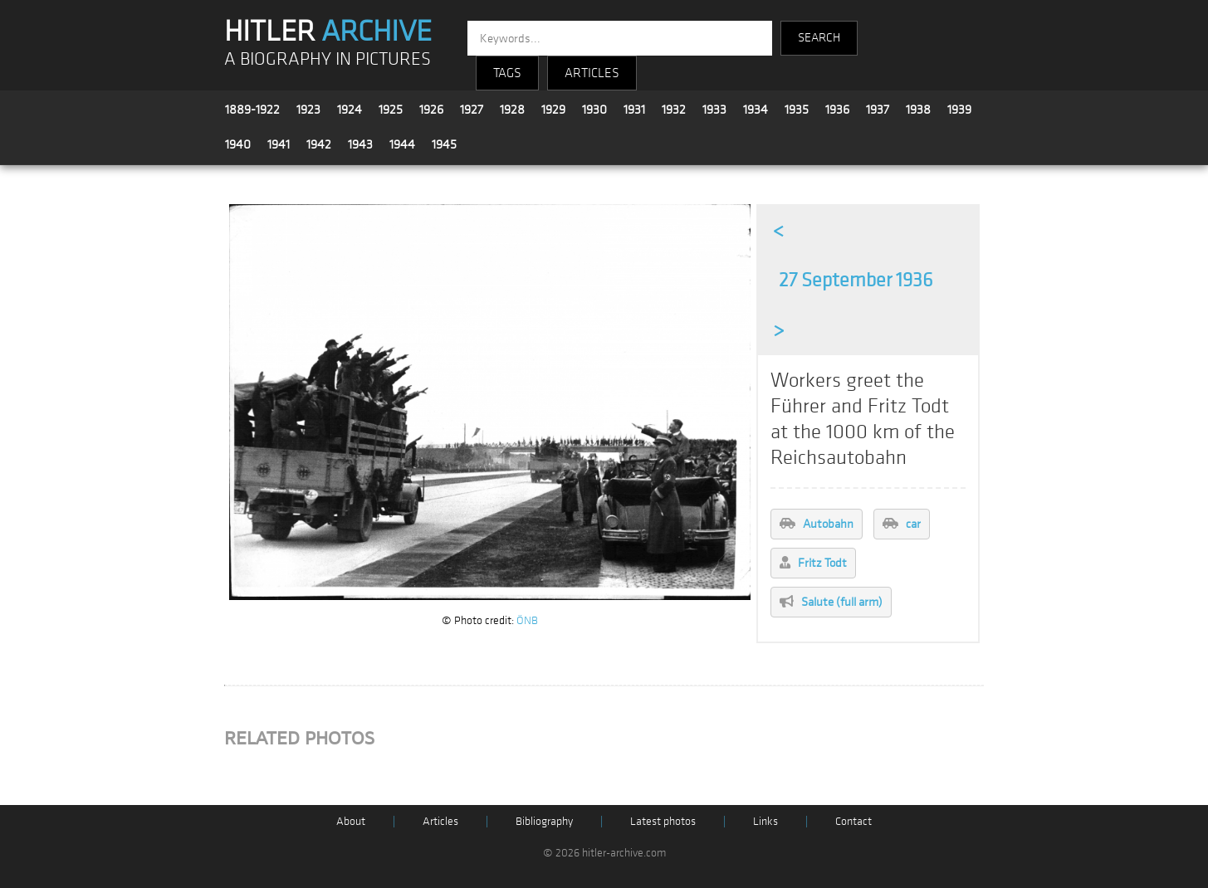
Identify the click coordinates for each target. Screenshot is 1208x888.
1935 (797, 109)
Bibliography (544, 821)
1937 (877, 109)
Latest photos (663, 821)
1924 (349, 109)
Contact (853, 821)
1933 (714, 109)
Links (765, 821)
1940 (238, 144)
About (350, 821)
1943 (360, 144)
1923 (308, 109)
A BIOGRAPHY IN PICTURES (327, 59)
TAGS (507, 73)
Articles (440, 821)
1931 (634, 109)
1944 (402, 144)
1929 (553, 109)
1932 (674, 109)
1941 (278, 144)
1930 (594, 109)
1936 (837, 109)
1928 (512, 109)
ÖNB (527, 620)
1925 (391, 109)
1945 (444, 144)
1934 (755, 109)
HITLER (328, 31)
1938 (918, 109)
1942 (318, 144)
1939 (959, 109)
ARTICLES (592, 73)
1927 (471, 109)
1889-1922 (252, 109)
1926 (431, 109)
